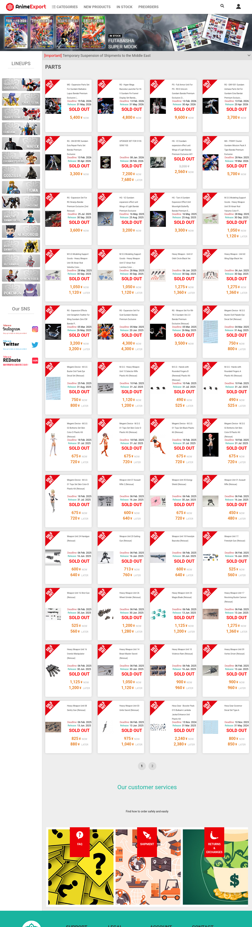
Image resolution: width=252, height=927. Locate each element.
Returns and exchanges (80, 897)
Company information (121, 897)
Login (153, 889)
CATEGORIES (65, 7)
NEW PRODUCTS (97, 7)
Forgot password (160, 882)
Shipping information (79, 889)
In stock (124, 7)
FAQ (68, 882)
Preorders (148, 7)
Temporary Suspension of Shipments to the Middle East (97, 55)
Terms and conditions (121, 882)
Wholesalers (157, 897)
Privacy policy (116, 889)
